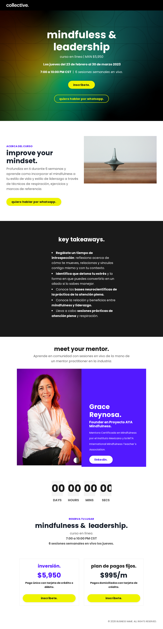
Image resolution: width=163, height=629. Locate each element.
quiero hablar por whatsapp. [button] (81, 99)
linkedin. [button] (101, 461)
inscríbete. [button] (81, 85)
